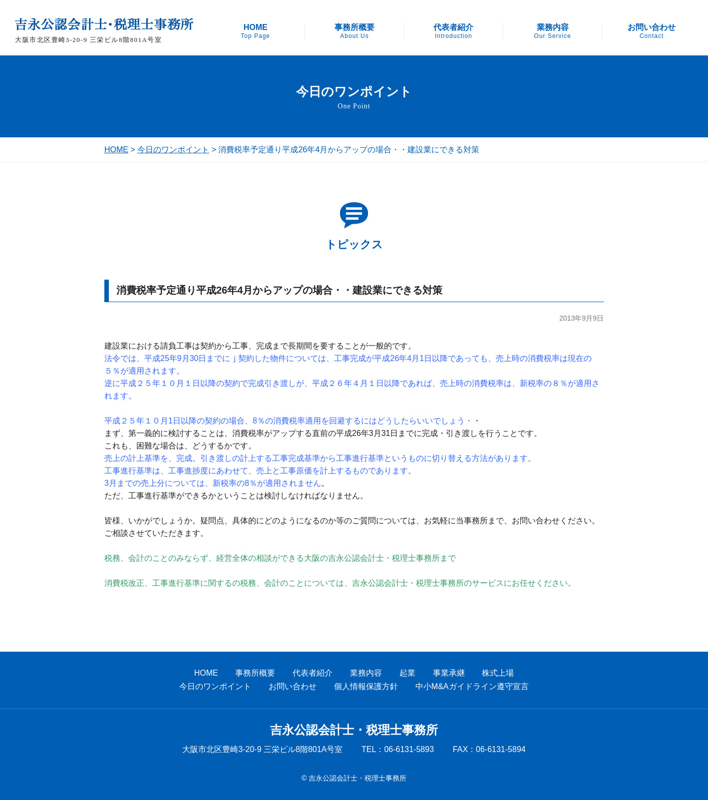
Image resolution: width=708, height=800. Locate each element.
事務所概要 (354, 31)
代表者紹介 (453, 31)
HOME (255, 31)
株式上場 (498, 673)
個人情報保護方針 (366, 686)
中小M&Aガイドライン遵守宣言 (472, 686)
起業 (407, 673)
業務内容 (552, 31)
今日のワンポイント (173, 149)
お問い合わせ (652, 31)
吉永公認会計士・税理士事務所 (354, 730)
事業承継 (449, 673)
